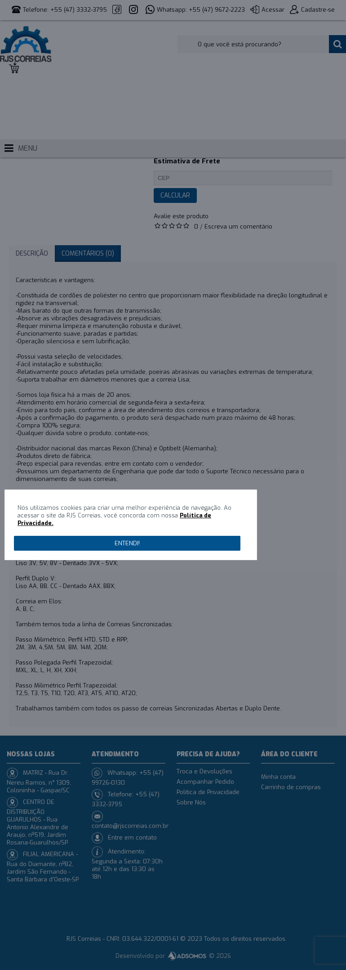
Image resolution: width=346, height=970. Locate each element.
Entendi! (127, 543)
